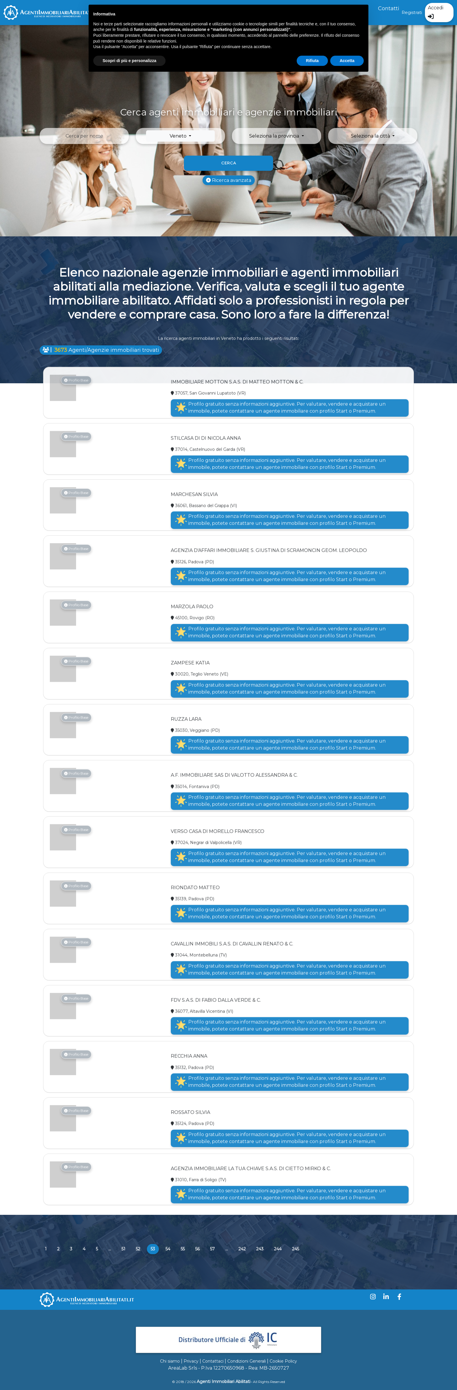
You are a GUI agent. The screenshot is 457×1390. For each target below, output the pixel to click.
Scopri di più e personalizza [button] (129, 60)
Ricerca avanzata (228, 180)
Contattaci (213, 1361)
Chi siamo (170, 1361)
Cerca (228, 163)
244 (278, 1249)
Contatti (388, 8)
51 (123, 1249)
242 (242, 1249)
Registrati (412, 12)
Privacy (191, 1361)
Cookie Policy (283, 1361)
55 (183, 1249)
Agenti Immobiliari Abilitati (223, 1381)
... (109, 1249)
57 (212, 1249)
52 (138, 1249)
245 (295, 1249)
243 (259, 1249)
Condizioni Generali (246, 1361)
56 (197, 1249)
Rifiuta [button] (312, 60)
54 (168, 1249)
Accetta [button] (347, 60)
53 (155, 1249)
